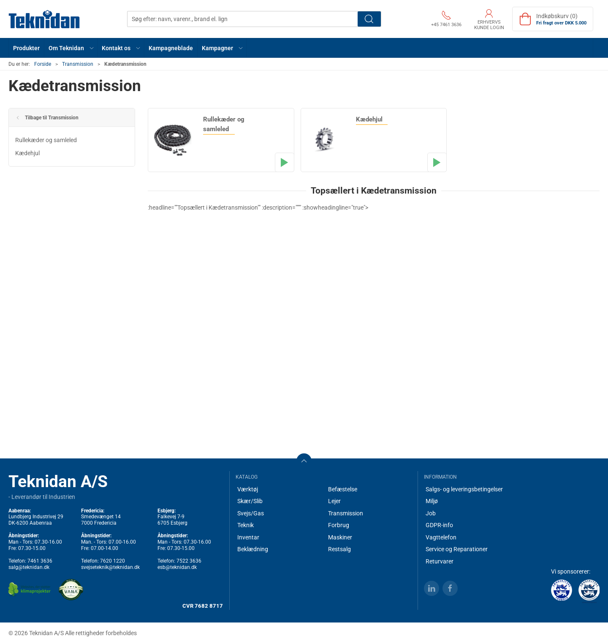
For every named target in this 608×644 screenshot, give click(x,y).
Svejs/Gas (250, 513)
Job (431, 513)
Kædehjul (27, 153)
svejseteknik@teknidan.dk (110, 567)
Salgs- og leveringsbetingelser (464, 489)
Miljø (432, 501)
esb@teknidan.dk (177, 567)
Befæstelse (342, 489)
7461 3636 (39, 561)
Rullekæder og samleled (46, 140)
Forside (42, 64)
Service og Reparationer (457, 549)
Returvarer (439, 561)
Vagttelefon (441, 537)
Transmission (77, 64)
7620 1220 (112, 561)
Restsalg (339, 549)
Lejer (334, 501)
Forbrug (338, 525)
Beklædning (252, 549)
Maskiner (340, 537)
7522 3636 (188, 561)
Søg (369, 19)
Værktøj (247, 489)
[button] (71, 47)
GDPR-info (439, 525)
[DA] (44, 19)
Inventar (248, 537)
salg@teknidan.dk (28, 567)
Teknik (245, 525)
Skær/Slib (250, 501)
